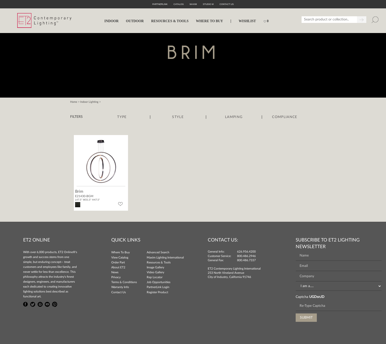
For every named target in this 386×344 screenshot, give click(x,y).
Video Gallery (155, 272)
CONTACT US (227, 4)
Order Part (118, 262)
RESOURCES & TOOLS (170, 21)
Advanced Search (158, 252)
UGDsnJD (316, 297)
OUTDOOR (135, 21)
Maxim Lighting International (165, 257)
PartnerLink (160, 4)
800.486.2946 (246, 256)
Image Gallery (155, 267)
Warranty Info (120, 287)
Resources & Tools (159, 262)
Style (178, 117)
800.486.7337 (246, 260)
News (114, 272)
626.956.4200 (246, 251)
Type (122, 117)
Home (73, 102)
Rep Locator (154, 277)
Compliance (284, 117)
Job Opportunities (158, 282)
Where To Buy (120, 252)
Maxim (193, 4)
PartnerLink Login (158, 287)
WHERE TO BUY (209, 21)
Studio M (208, 4)
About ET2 (118, 267)
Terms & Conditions (124, 282)
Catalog (179, 4)
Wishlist (247, 21)
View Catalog (119, 257)
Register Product (157, 292)
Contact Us (118, 292)
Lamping (233, 117)
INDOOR (111, 21)
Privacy (116, 277)
